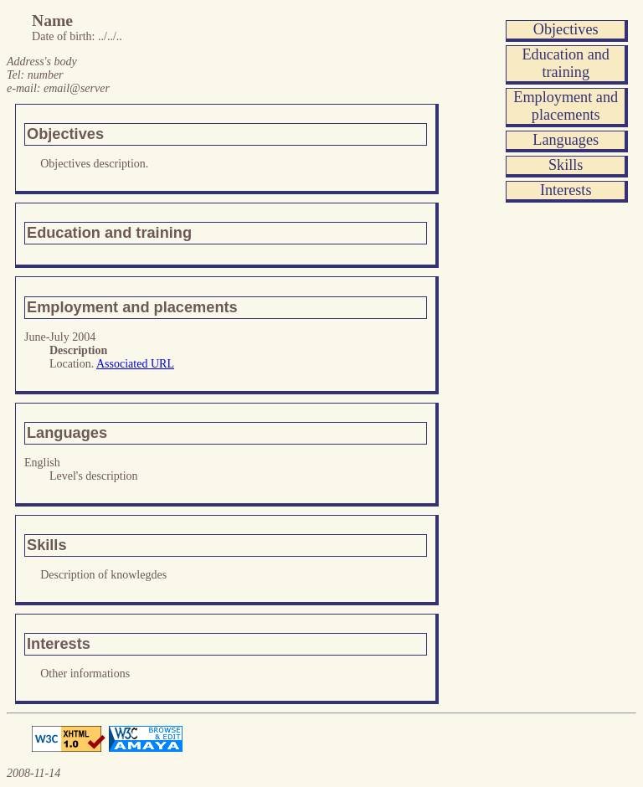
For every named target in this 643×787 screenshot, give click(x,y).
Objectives (566, 29)
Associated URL (135, 363)
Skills (565, 165)
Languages (565, 139)
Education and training (566, 63)
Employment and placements (565, 106)
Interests (566, 190)
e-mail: (58, 88)
